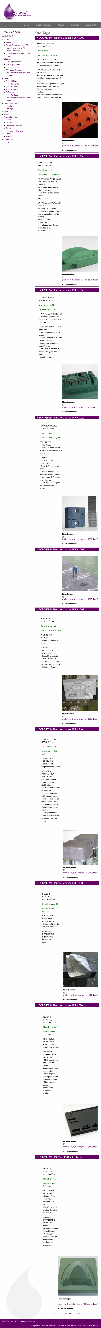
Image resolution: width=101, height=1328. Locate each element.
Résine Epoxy (11, 42)
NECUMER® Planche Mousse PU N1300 (60, 37)
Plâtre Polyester (12, 89)
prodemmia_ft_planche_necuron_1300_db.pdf (80, 146)
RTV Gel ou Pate (12, 67)
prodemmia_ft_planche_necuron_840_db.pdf (80, 873)
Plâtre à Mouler (12, 81)
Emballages (8, 139)
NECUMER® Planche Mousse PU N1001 (60, 609)
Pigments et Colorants (14, 131)
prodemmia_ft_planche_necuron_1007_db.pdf (80, 599)
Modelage (9, 106)
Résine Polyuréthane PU (15, 48)
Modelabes (10, 120)
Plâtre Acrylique (12, 95)
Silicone (7, 59)
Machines (9, 136)
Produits (61, 25)
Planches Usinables (11, 103)
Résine (6, 40)
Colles (8, 128)
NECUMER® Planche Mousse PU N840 (60, 729)
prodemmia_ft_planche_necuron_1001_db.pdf (80, 719)
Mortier (6, 114)
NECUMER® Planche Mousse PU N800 (60, 883)
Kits (7, 142)
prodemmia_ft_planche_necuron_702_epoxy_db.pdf (78, 1304)
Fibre (6, 112)
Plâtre (6, 78)
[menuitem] (27, 25)
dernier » (80, 1314)
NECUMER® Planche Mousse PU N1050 (60, 290)
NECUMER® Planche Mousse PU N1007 (60, 549)
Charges (9, 123)
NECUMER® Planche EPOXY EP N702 (59, 1157)
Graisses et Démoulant (15, 125)
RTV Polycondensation (14, 62)
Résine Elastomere (13, 51)
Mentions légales (28, 1321)
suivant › (68, 1314)
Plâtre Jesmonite (12, 84)
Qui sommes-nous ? (43, 25)
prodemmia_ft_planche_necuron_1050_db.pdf (80, 407)
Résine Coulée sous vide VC (17, 45)
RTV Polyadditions (13, 64)
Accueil (27, 25)
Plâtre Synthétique (13, 87)
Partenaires (74, 25)
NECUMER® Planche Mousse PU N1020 (60, 417)
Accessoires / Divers (11, 117)
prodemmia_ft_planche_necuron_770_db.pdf (80, 1147)
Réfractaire (10, 92)
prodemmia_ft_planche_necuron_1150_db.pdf (80, 280)
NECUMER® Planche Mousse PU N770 (60, 1005)
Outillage (9, 109)
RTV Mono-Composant (15, 70)
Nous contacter (90, 25)
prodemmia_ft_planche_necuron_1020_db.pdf (80, 539)
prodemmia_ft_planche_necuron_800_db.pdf (80, 995)
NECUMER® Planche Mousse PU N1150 (60, 156)
